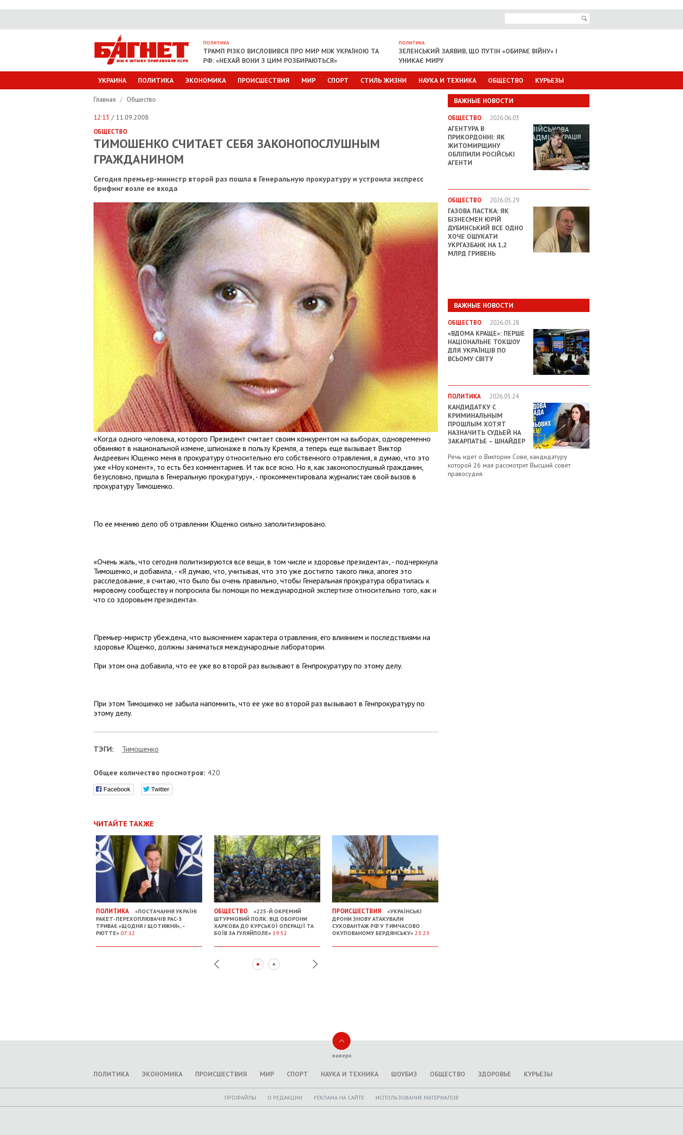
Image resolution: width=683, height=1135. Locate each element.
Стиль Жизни (383, 80)
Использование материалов (417, 1097)
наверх (341, 1055)
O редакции (284, 1097)
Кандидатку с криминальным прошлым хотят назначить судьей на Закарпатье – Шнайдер (486, 424)
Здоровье (494, 1074)
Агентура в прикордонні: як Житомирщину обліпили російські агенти (481, 145)
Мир (308, 80)
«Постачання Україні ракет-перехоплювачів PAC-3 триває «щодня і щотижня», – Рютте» (149, 918)
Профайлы (240, 1097)
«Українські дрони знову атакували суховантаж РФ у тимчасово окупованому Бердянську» (385, 918)
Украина (112, 80)
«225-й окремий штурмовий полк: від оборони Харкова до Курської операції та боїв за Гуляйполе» (267, 918)
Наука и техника (447, 80)
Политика (155, 80)
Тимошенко (140, 749)
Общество (505, 80)
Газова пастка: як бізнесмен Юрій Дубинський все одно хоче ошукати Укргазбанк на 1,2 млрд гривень (485, 232)
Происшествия (264, 80)
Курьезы (549, 80)
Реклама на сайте (339, 1097)
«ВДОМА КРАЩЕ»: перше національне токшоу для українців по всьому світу (486, 346)
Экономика (205, 80)
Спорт (338, 80)
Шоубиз (404, 1074)
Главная (106, 99)
